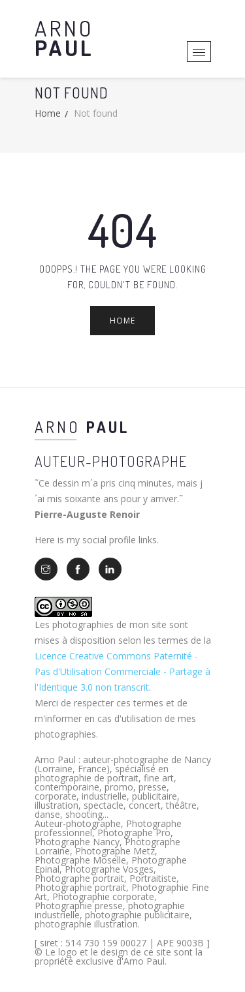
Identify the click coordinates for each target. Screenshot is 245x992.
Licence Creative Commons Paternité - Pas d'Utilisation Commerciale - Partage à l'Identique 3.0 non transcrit (122, 671)
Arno (64, 37)
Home (48, 113)
